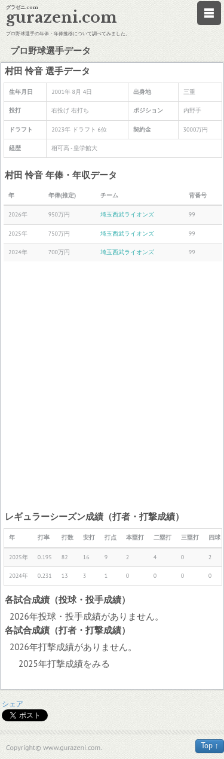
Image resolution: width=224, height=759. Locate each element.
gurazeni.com (61, 17)
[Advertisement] (112, 385)
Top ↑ (210, 745)
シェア (12, 703)
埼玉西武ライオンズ (127, 214)
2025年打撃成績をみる (64, 663)
